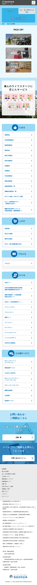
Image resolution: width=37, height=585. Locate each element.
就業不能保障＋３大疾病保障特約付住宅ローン (13, 295)
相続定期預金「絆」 (10, 186)
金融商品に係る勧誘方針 (9, 520)
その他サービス (22, 353)
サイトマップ (5, 496)
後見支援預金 (8, 160)
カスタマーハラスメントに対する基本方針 (13, 517)
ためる (22, 127)
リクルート (4, 494)
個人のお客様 (10, 11)
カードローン (8, 327)
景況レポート (5, 491)
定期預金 (7, 170)
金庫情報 (4, 469)
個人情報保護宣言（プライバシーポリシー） (14, 523)
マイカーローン (9, 312)
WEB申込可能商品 (10, 343)
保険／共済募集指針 (8, 543)
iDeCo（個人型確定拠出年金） (13, 244)
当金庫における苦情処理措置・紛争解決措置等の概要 (16, 514)
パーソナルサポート (10, 337)
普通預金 (7, 135)
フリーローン (8, 322)
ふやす (22, 221)
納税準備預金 (8, 145)
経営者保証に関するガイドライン (11, 504)
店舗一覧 (18, 437)
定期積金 (7, 166)
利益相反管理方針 (7, 511)
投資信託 (7, 228)
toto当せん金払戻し (10, 373)
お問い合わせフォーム (18, 458)
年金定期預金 (8, 176)
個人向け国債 (8, 233)
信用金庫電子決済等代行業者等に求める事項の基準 (15, 537)
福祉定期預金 (8, 181)
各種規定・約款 (6, 489)
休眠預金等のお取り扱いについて (11, 546)
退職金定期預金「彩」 (11, 191)
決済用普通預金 (9, 140)
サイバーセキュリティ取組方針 (25, 526)
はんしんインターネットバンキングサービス (12, 379)
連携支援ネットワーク (7, 479)
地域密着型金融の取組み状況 (20, 511)
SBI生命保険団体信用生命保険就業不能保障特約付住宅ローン (14, 288)
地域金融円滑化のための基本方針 (11, 501)
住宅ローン (8, 282)
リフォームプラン (10, 307)
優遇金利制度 (8, 390)
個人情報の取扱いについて (9, 526)
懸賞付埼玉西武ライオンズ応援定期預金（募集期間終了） (14, 209)
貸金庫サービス (9, 400)
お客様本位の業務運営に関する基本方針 (13, 529)
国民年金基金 (8, 239)
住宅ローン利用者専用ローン (13, 302)
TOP (3, 23)
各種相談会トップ (6, 481)
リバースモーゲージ (10, 332)
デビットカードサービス (12, 385)
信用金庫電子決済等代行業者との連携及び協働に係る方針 (17, 532)
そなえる (22, 254)
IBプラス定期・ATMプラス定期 (14, 196)
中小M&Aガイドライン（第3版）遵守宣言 (13, 535)
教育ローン (8, 317)
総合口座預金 (8, 155)
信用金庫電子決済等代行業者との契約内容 (13, 540)
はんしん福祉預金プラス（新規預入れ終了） (12, 202)
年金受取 (7, 395)
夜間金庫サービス (10, 368)
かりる (22, 275)
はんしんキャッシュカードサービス (10, 361)
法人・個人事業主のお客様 (27, 11)
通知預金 (7, 150)
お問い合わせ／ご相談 (7, 486)
